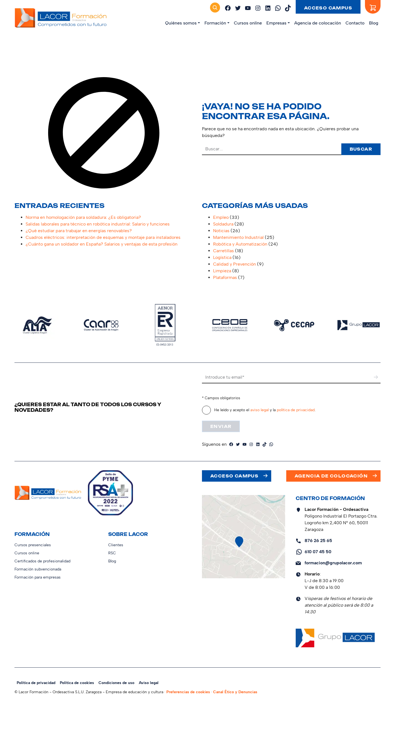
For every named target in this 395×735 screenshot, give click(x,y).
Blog (373, 23)
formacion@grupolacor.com (333, 562)
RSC (112, 553)
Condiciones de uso (116, 682)
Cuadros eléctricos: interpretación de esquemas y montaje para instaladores (103, 237)
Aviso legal (149, 682)
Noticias (221, 230)
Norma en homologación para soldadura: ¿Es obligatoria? (83, 217)
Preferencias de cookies (188, 692)
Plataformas (225, 277)
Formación (215, 23)
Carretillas (223, 250)
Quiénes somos (180, 23)
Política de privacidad (36, 682)
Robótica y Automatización (240, 244)
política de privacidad (296, 409)
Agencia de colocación (317, 23)
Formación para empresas (37, 577)
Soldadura (223, 224)
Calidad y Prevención (234, 264)
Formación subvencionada (37, 569)
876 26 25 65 (318, 540)
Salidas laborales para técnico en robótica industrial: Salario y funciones (98, 224)
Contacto (354, 23)
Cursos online (248, 23)
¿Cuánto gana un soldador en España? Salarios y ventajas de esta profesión (101, 244)
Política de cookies (77, 682)
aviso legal (259, 409)
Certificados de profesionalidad (42, 561)
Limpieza (222, 270)
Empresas (276, 23)
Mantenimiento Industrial (238, 237)
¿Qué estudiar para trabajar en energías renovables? (79, 230)
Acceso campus (328, 8)
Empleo (221, 217)
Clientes (115, 545)
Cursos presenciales (32, 545)
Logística (222, 257)
